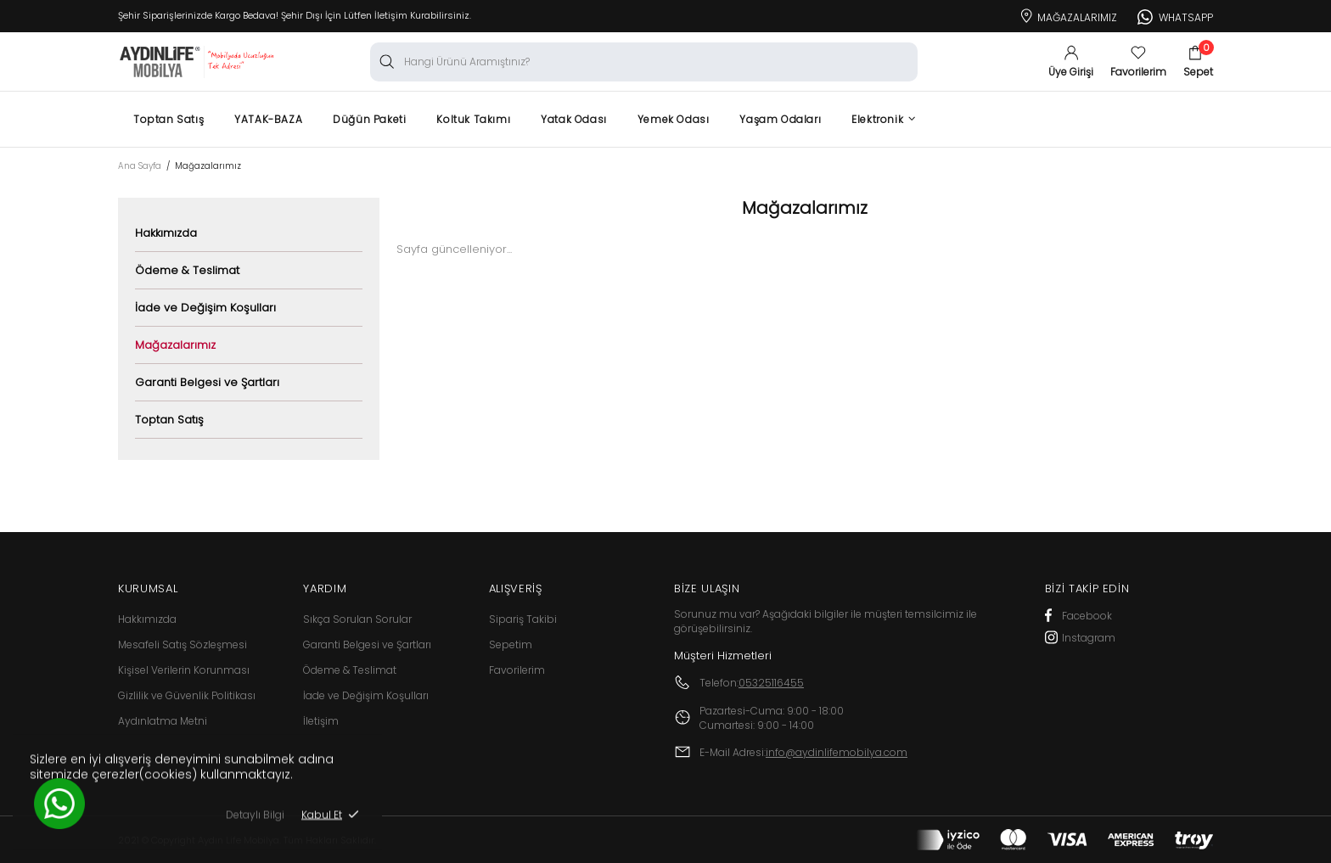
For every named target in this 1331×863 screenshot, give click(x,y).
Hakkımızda (166, 233)
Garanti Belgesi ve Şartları (207, 382)
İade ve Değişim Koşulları (205, 308)
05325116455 (771, 682)
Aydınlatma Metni (162, 721)
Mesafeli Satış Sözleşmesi (182, 644)
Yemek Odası (673, 119)
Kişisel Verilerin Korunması (184, 670)
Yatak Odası (574, 119)
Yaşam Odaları (780, 119)
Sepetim (510, 644)
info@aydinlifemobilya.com (836, 752)
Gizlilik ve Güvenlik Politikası (187, 695)
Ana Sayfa (139, 166)
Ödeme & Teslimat (187, 270)
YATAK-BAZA (268, 119)
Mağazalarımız (1067, 14)
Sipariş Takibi (523, 619)
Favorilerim (517, 670)
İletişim (321, 721)
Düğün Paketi (369, 119)
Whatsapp (1175, 15)
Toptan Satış (168, 119)
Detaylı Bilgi (255, 822)
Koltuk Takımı (473, 119)
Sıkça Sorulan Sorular (357, 619)
